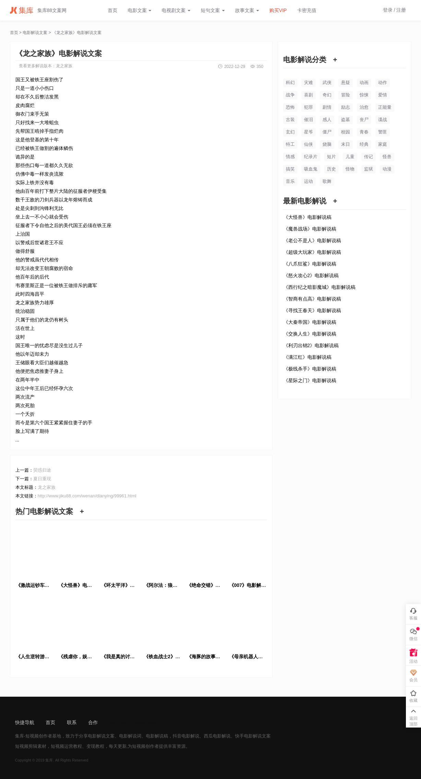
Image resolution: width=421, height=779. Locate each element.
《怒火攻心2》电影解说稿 (311, 275)
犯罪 (308, 107)
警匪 (382, 131)
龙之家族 (64, 65)
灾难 (308, 82)
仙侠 (308, 144)
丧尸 (364, 119)
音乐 (290, 181)
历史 (331, 169)
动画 (364, 82)
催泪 (308, 119)
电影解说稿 (157, 736)
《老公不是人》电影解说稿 (312, 240)
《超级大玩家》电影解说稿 (312, 252)
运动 (308, 181)
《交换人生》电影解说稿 (309, 333)
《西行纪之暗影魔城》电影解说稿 (319, 287)
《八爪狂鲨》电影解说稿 (309, 263)
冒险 (345, 94)
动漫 (387, 169)
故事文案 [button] (247, 10)
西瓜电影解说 (217, 736)
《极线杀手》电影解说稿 (309, 368)
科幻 (290, 82)
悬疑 (345, 82)
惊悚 (364, 94)
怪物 (350, 169)
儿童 (350, 156)
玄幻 (290, 131)
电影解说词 (130, 736)
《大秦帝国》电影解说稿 (309, 322)
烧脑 (327, 144)
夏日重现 (42, 478)
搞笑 (290, 169)
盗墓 (345, 119)
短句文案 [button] (213, 10)
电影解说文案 (35, 32)
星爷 (308, 131)
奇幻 (327, 94)
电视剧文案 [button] (176, 10)
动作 (382, 82)
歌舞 (327, 181)
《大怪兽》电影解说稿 (307, 217)
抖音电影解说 (186, 736)
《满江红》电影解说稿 (307, 357)
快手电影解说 (248, 736)
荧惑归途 (42, 470)
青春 (364, 131)
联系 (72, 722)
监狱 (368, 169)
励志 (345, 107)
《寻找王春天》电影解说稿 (312, 310)
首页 (112, 10)
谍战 (382, 119)
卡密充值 (306, 10)
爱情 (382, 94)
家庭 (382, 144)
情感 (290, 156)
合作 (93, 722)
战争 (290, 94)
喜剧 (308, 94)
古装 (290, 119)
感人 (327, 119)
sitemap (117, 722)
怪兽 (387, 156)
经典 (364, 144)
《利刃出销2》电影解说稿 (311, 345)
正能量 (384, 107)
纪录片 (310, 156)
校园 (345, 131)
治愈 (364, 107)
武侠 (327, 82)
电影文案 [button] (140, 10)
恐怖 (290, 107)
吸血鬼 (310, 169)
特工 (290, 144)
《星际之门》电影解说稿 (309, 380)
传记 (368, 156)
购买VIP (278, 10)
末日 (345, 144)
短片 (331, 156)
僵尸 (327, 131)
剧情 (327, 107)
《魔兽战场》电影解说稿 (309, 228)
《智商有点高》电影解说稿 (312, 298)
